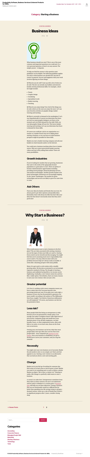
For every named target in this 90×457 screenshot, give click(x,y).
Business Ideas (45, 31)
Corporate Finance (13, 433)
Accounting (11, 431)
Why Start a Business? (45, 215)
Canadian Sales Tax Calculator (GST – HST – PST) (68, 4)
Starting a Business (45, 26)
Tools (9, 443)
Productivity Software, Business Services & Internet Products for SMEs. (23, 3)
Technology (11, 441)
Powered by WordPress (58, 453)
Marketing (11, 437)
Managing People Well (14, 435)
